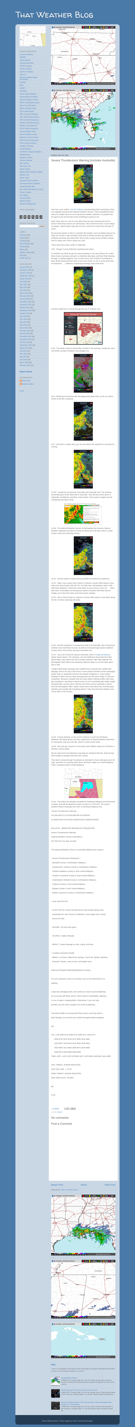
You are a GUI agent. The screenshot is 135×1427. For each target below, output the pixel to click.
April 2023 (23, 359)
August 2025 (24, 279)
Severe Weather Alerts (28, 131)
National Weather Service (29, 100)
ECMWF (23, 82)
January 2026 (25, 267)
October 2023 (25, 342)
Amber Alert (24, 258)
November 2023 (25, 339)
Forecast (23, 235)
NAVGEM (23, 91)
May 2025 (23, 287)
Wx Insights (24, 195)
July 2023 (23, 351)
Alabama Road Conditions (29, 181)
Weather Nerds (25, 201)
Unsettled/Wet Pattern (69, 1378)
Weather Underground (28, 204)
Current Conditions (26, 54)
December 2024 (25, 302)
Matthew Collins (28, 384)
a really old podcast (102, 655)
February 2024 (25, 331)
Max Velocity (24, 163)
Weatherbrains (25, 155)
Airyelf (75, 1421)
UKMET (22, 88)
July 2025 (23, 281)
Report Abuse (26, 372)
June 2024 (23, 319)
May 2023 (23, 357)
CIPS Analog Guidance (28, 143)
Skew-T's (23, 74)
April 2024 (23, 325)
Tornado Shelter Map (27, 186)
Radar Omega (25, 169)
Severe (59, 1112)
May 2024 (23, 322)
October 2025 (25, 273)
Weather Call (24, 175)
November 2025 (25, 270)
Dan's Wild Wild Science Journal (31, 189)
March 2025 (24, 293)
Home (84, 1185)
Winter (22, 249)
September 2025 (26, 276)
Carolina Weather (26, 160)
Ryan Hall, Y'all (25, 166)
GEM (21, 85)
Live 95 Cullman (76, 209)
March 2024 (24, 328)
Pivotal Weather (25, 149)
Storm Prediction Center (28, 134)
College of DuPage (26, 146)
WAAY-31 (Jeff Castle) (28, 105)
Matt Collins (26, 381)
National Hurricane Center (29, 137)
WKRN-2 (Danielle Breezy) (29, 123)
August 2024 (24, 313)
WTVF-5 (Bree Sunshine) (29, 128)
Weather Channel (26, 157)
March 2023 (24, 362)
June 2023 (23, 354)
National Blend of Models (29, 97)
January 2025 (25, 299)
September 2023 (26, 345)
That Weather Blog (54, 14)
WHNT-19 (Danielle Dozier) (30, 102)
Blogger (90, 1421)
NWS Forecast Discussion (29, 140)
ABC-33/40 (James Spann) (29, 117)
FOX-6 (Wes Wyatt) (27, 111)
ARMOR (23, 57)
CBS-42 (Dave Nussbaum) (29, 120)
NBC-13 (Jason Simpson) (29, 114)
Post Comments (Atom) (69, 1190)
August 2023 (24, 348)
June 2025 (23, 284)
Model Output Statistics (28, 94)
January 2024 (25, 333)
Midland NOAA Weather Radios (31, 172)
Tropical (22, 241)
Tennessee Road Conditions (30, 183)
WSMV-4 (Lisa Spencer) (28, 126)
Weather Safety (25, 252)
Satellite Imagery (26, 66)
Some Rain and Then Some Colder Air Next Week (79, 1390)
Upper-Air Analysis (26, 72)
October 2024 (25, 307)
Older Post (110, 1185)
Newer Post (57, 1185)
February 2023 (25, 365)
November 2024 (25, 305)
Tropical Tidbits (25, 198)
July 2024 (23, 316)
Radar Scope (24, 178)
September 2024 (26, 310)
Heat (21, 255)
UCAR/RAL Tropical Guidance (30, 152)
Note (53, 1365)
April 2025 (23, 290)
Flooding (23, 246)
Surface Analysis (26, 69)
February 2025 (25, 296)
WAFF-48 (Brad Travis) (28, 108)
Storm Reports (25, 244)
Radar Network (25, 60)
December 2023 (25, 336)
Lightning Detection (27, 63)
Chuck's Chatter (25, 192)
